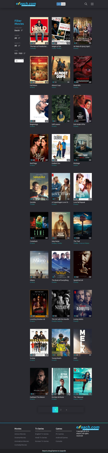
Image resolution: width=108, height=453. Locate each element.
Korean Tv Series (42, 441)
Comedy (33, 48)
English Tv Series (42, 434)
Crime (54, 48)
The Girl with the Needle (60, 319)
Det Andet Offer (79, 124)
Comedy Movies (21, 445)
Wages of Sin (56, 46)
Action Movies (20, 434)
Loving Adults (78, 319)
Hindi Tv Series (41, 438)
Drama (76, 48)
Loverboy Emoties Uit (37, 319)
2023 (75, 358)
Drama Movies (20, 438)
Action (54, 87)
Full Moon (33, 85)
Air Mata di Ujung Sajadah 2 (83, 46)
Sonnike (33, 202)
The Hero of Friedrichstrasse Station (43, 46)
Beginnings (34, 124)
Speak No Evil (78, 280)
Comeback (33, 241)
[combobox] (19, 60)
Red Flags (33, 163)
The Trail (77, 241)
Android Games (62, 438)
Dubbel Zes (56, 163)
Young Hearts (56, 358)
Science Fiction (84, 243)
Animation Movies (22, 441)
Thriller (59, 48)
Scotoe (32, 358)
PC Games (60, 434)
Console (59, 441)
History (59, 321)
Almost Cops (56, 85)
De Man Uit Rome (58, 397)
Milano (32, 280)
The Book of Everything (60, 280)
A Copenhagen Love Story (61, 202)
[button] (20, 53)
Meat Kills (77, 85)
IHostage (77, 163)
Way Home (55, 241)
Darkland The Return (37, 397)
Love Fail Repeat (79, 202)
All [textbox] (17, 61)
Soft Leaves (56, 124)
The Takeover (78, 397)
